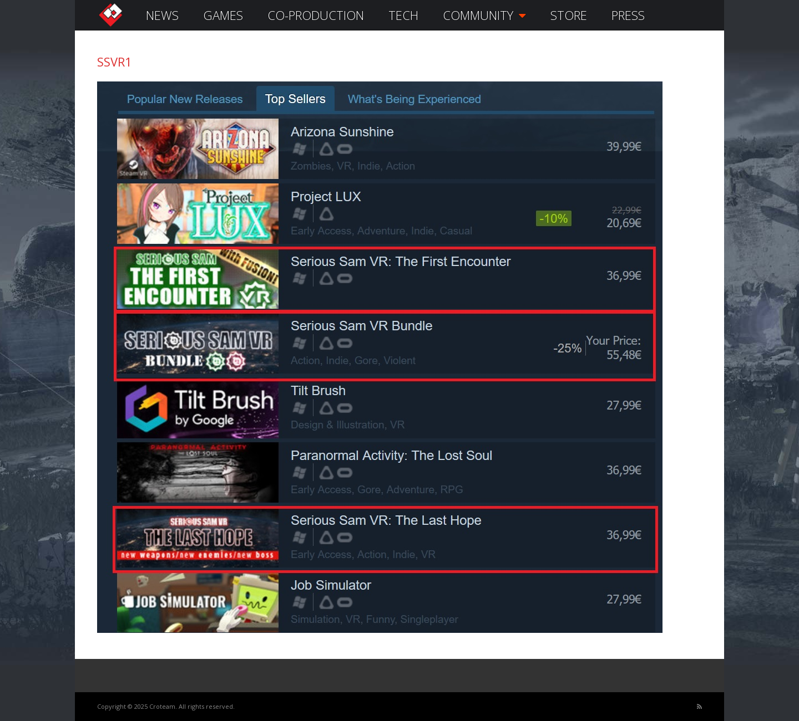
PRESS (628, 15)
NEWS (162, 15)
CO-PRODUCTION (315, 15)
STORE (568, 15)
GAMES (223, 15)
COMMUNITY (484, 15)
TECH (403, 15)
